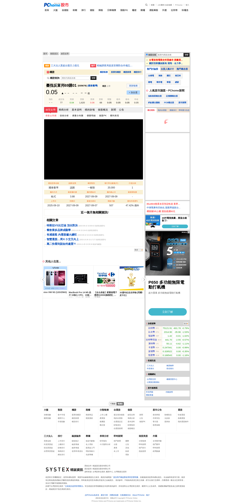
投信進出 (170, 368)
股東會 (167, 422)
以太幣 (151, 332)
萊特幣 (151, 343)
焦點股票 (142, 451)
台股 (115, 444)
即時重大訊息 (184, 110)
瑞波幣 (151, 335)
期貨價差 (89, 418)
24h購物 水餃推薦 (165, 5)
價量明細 (91, 115)
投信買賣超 (48, 448)
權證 (134, 10)
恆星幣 (151, 355)
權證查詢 (53, 78)
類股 (101, 10)
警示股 (155, 422)
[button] (144, 279)
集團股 (102, 422)
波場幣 (151, 351)
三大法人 (150, 366)
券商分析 (104, 436)
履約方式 (53, 192)
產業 (115, 448)
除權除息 (168, 415)
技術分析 (64, 115)
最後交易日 (91, 201)
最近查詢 (151, 110)
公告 (121, 109)
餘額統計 (75, 441)
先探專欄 (89, 455)
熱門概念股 (182, 69)
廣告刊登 (104, 495)
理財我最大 (90, 451)
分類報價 (111, 10)
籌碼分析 (64, 109)
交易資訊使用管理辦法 (74, 486)
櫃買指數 (47, 418)
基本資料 (77, 109)
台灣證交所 (151, 379)
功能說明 (169, 392)
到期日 (72, 201)
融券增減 (75, 448)
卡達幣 (151, 347)
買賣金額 (47, 441)
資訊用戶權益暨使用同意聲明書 (125, 477)
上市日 (53, 201)
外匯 (164, 10)
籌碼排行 (61, 451)
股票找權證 (116, 72)
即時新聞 (118, 436)
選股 (92, 10)
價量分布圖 (77, 115)
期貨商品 (89, 415)
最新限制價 (132, 192)
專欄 (88, 436)
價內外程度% (132, 201)
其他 (127, 448)
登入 (187, 5)
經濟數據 (156, 451)
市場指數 (61, 422)
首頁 (47, 10)
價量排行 (173, 110)
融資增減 (75, 444)
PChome (178, 5)
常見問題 (149, 392)
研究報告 (103, 441)
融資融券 (170, 366)
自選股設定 (118, 422)
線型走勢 (51, 109)
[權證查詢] (76, 78)
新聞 (152, 5)
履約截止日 (111, 192)
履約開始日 (91, 192)
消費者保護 (114, 495)
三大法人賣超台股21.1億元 (65, 65)
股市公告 (157, 410)
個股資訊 (54, 53)
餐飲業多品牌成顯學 (59, 230)
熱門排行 (142, 448)
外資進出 (150, 368)
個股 (130, 410)
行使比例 (132, 183)
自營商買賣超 (49, 451)
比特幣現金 (151, 339)
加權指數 (47, 415)
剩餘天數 (111, 201)
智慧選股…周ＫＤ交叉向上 (63, 239)
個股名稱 (152, 55)
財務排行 (61, 448)
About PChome (138, 495)
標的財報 (90, 109)
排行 (83, 10)
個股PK (124, 10)
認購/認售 (72, 183)
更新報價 (133, 85)
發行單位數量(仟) (111, 183)
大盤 (55, 10)
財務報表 (131, 425)
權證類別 (91, 183)
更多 (136, 250)
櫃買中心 (61, 418)
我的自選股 (162, 110)
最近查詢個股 (119, 415)
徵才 (148, 495)
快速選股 (181, 415)
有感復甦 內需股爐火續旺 (62, 234)
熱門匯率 (156, 444)
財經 (127, 451)
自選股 (65, 10)
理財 (127, 455)
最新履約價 (72, 192)
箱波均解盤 (90, 441)
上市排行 (61, 441)
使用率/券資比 (77, 451)
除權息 (185, 10)
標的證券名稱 (53, 183)
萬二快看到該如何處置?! (61, 243)
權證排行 (137, 72)
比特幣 (174, 10)
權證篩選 (127, 72)
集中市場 (61, 415)
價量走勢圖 (51, 115)
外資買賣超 (48, 444)
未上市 (116, 451)
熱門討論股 (152, 69)
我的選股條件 (183, 422)
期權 (143, 10)
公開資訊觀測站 (153, 382)
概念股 (102, 425)
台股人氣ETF (167, 69)
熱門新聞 (117, 441)
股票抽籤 (156, 425)
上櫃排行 (61, 444)
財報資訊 (117, 425)
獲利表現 (114, 115)
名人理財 (89, 444)
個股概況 (103, 109)
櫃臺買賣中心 (172, 379)
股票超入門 (90, 448)
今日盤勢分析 (105, 444)
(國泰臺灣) (92, 85)
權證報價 (104, 72)
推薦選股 (181, 418)
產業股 (102, 418)
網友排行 (61, 455)
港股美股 (153, 10)
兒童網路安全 (125, 495)
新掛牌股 (156, 415)
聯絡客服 (149, 395)
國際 (127, 441)
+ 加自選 (133, 92)
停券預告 (156, 418)
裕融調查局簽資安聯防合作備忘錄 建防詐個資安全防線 (115, 65)
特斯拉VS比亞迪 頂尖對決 (62, 225)
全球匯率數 (157, 441)
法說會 (167, 418)
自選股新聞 (118, 428)
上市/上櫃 (103, 415)
